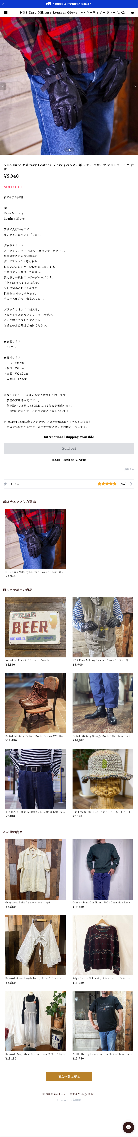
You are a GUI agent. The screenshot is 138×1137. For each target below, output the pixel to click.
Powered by (69, 1100)
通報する (129, 469)
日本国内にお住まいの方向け (69, 460)
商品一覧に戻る (69, 1077)
